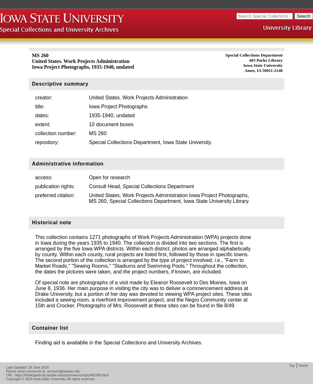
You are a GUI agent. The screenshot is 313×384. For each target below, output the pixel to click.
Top (291, 365)
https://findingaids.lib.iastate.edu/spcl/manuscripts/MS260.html (62, 375)
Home (303, 365)
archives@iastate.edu (63, 371)
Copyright (13, 379)
